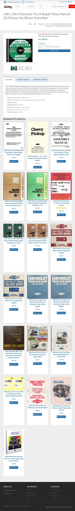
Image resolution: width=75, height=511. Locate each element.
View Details (13, 161)
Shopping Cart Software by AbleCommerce (16, 506)
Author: (9, 98)
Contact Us (54, 499)
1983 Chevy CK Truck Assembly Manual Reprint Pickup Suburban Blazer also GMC (14, 394)
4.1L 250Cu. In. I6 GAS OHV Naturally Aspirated (58, 26)
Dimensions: (10, 110)
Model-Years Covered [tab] (40, 79)
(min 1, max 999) (55, 47)
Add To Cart (37, 167)
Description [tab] (9, 79)
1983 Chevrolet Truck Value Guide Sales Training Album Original (61, 251)
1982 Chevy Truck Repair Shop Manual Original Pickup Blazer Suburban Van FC (37, 203)
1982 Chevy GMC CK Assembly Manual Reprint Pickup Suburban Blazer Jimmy (61, 152)
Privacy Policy (31, 496)
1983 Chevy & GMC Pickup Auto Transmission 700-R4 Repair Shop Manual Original (14, 152)
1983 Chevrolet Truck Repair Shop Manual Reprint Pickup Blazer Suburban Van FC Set (37, 241)
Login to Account (56, 490)
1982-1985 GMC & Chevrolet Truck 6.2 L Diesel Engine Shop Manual (61, 408)
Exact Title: (10, 100)
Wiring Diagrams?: (12, 105)
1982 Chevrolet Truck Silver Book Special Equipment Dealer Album (37, 355)
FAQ (28, 499)
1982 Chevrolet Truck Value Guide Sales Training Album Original (14, 301)
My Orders (54, 493)
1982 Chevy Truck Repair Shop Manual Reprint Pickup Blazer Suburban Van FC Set (13, 241)
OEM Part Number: (12, 112)
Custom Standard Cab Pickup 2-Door (61, 24)
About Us (29, 490)
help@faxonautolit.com (14, 2)
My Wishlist (54, 496)
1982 (35, 24)
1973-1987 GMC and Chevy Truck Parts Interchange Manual (61, 203)
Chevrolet (41, 24)
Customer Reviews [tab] (23, 79)
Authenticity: (11, 107)
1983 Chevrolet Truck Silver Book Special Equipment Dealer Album (61, 354)
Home (30, 24)
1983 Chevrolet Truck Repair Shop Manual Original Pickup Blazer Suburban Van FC (13, 203)
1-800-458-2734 (29, 2)
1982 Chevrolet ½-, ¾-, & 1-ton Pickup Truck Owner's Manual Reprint (37, 158)
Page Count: (10, 102)
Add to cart (54, 50)
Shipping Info (31, 493)
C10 (47, 24)
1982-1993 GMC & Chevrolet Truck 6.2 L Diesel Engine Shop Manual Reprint (13, 459)
